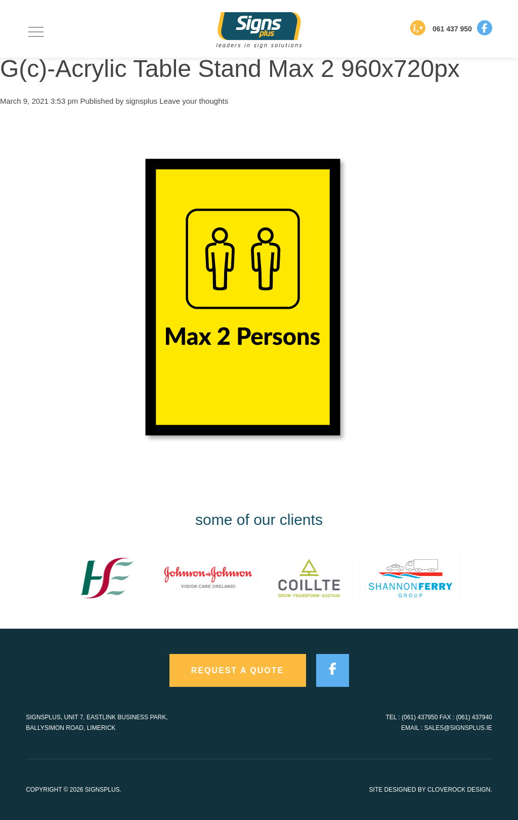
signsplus (142, 101)
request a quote (237, 670)
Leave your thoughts (193, 101)
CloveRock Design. (459, 789)
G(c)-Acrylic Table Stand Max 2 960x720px (230, 68)
